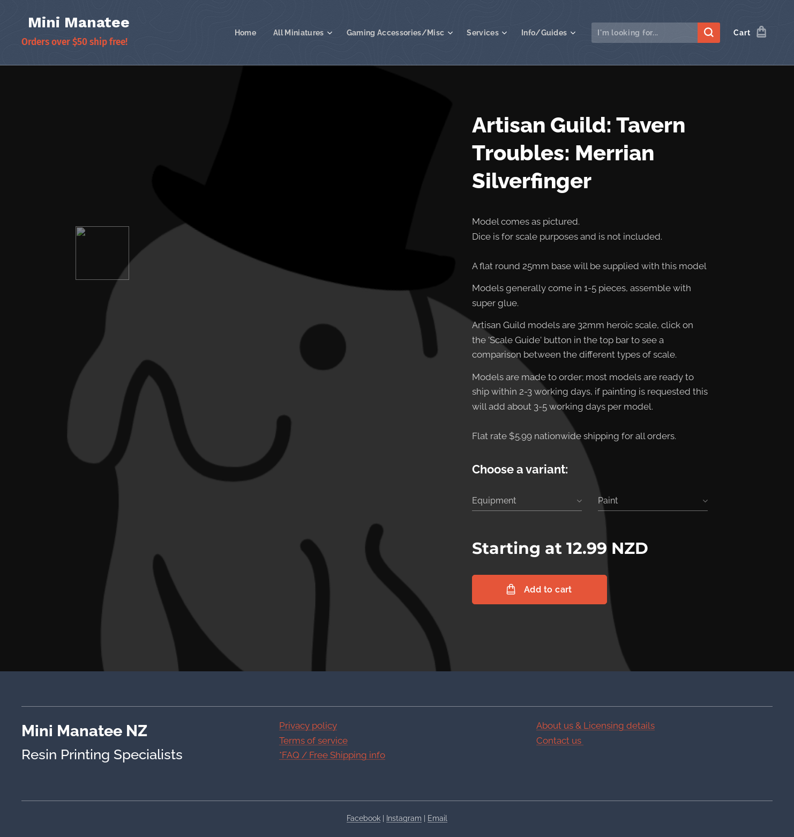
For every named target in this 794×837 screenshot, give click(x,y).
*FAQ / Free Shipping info (332, 755)
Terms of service (313, 740)
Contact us (559, 740)
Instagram (404, 818)
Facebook (363, 818)
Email (437, 818)
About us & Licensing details (595, 725)
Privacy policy (308, 725)
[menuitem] (236, 32)
